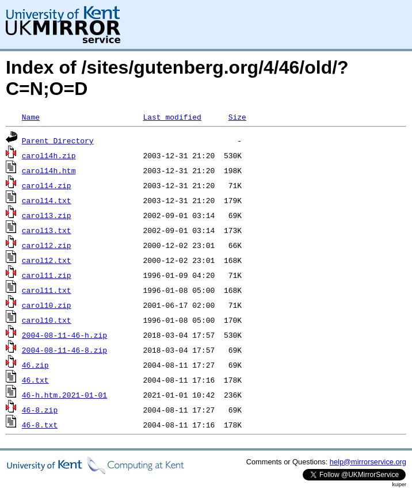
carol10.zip (46, 305)
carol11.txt (46, 290)
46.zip (35, 365)
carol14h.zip (49, 155)
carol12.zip (46, 245)
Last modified (172, 117)
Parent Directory (58, 140)
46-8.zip (40, 410)
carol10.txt (46, 320)
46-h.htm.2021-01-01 (64, 395)
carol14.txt (46, 200)
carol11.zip (46, 275)
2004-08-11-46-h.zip (64, 335)
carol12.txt (46, 260)
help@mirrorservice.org (368, 461)
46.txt (35, 380)
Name (31, 117)
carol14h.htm (49, 170)
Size (237, 117)
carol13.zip (46, 215)
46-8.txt (40, 424)
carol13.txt (46, 230)
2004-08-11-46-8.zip (64, 350)
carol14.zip (46, 185)
